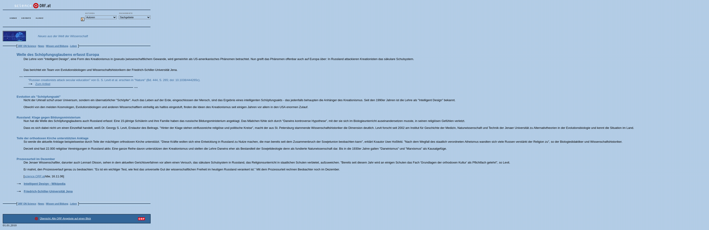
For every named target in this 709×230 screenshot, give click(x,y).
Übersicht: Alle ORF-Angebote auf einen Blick (65, 218)
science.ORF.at (34, 176)
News (41, 46)
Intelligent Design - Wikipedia (44, 183)
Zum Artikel (42, 84)
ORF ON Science (27, 46)
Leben (73, 46)
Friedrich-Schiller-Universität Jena (48, 191)
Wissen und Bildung (57, 46)
